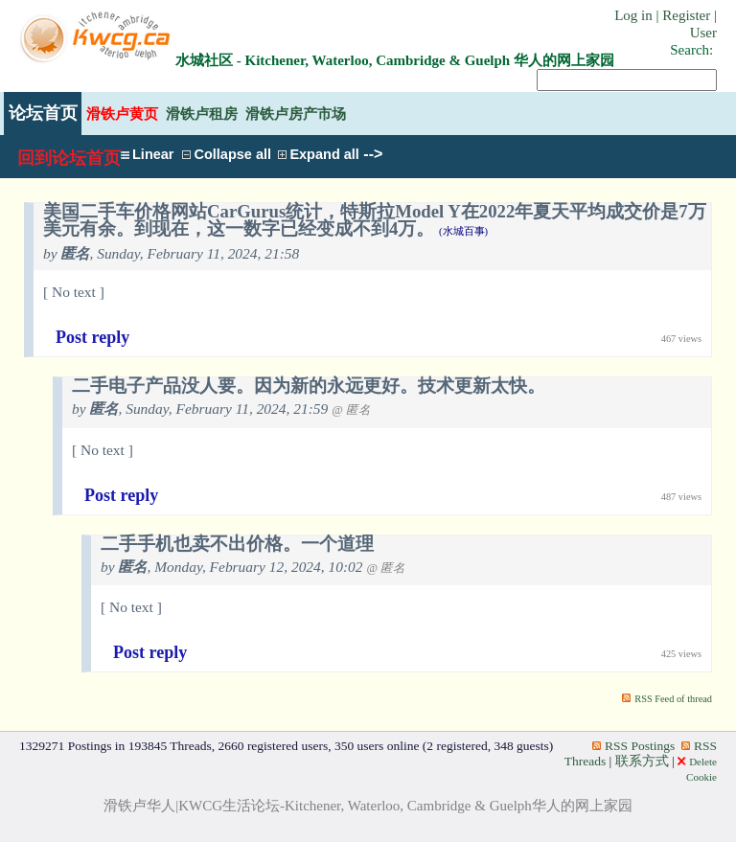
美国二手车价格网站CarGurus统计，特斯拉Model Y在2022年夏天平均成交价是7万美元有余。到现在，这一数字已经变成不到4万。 (374, 221)
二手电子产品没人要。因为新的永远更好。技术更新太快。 (308, 386)
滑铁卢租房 (202, 113)
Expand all (318, 154)
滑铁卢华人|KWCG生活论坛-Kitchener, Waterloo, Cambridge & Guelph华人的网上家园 (368, 805)
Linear (147, 154)
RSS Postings (633, 746)
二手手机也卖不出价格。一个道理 (237, 544)
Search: (691, 49)
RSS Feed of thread (673, 699)
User (703, 32)
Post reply (92, 337)
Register (686, 15)
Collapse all (226, 154)
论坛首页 (43, 113)
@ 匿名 (351, 410)
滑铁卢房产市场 (295, 113)
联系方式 (642, 761)
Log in (633, 15)
